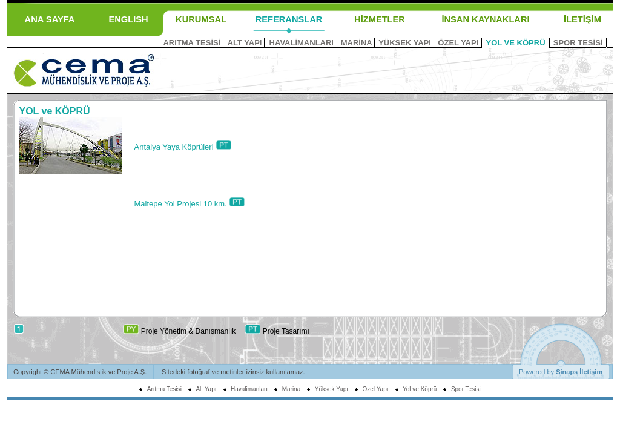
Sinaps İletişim (579, 371)
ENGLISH (128, 19)
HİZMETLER (379, 19)
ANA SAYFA (50, 19)
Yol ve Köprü (420, 389)
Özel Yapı (376, 389)
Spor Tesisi (466, 389)
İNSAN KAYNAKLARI (485, 19)
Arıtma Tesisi (164, 389)
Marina (291, 389)
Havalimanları (249, 389)
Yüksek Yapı (331, 389)
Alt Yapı (206, 389)
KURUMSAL (201, 19)
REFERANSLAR (289, 19)
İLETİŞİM (582, 19)
